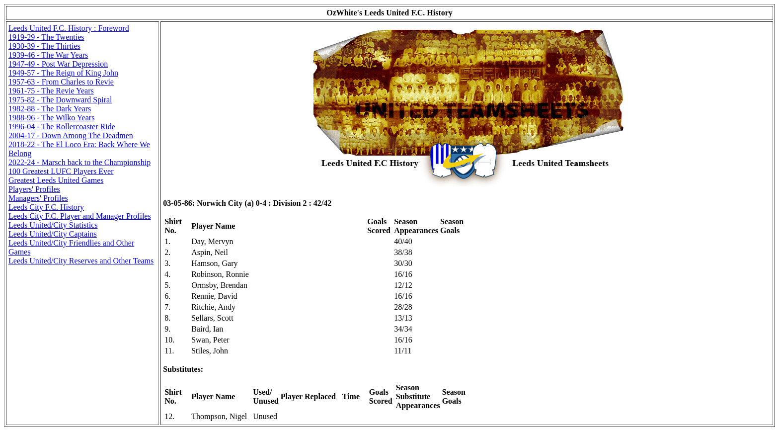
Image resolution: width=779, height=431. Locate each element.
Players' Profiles (34, 189)
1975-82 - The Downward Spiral (60, 99)
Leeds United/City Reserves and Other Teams (81, 261)
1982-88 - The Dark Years (49, 108)
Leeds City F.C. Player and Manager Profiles (79, 216)
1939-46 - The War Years (48, 55)
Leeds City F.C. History (46, 207)
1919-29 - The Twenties (46, 37)
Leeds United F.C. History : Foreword (68, 28)
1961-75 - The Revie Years (51, 90)
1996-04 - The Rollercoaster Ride (61, 126)
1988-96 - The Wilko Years (51, 117)
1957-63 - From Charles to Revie (61, 82)
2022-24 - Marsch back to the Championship (79, 162)
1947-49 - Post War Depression (58, 64)
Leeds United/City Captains (52, 234)
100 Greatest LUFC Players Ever (61, 171)
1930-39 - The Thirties (44, 46)
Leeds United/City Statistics (53, 225)
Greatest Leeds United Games (55, 180)
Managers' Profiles (38, 198)
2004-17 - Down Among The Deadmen (70, 135)
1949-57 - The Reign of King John (63, 73)
